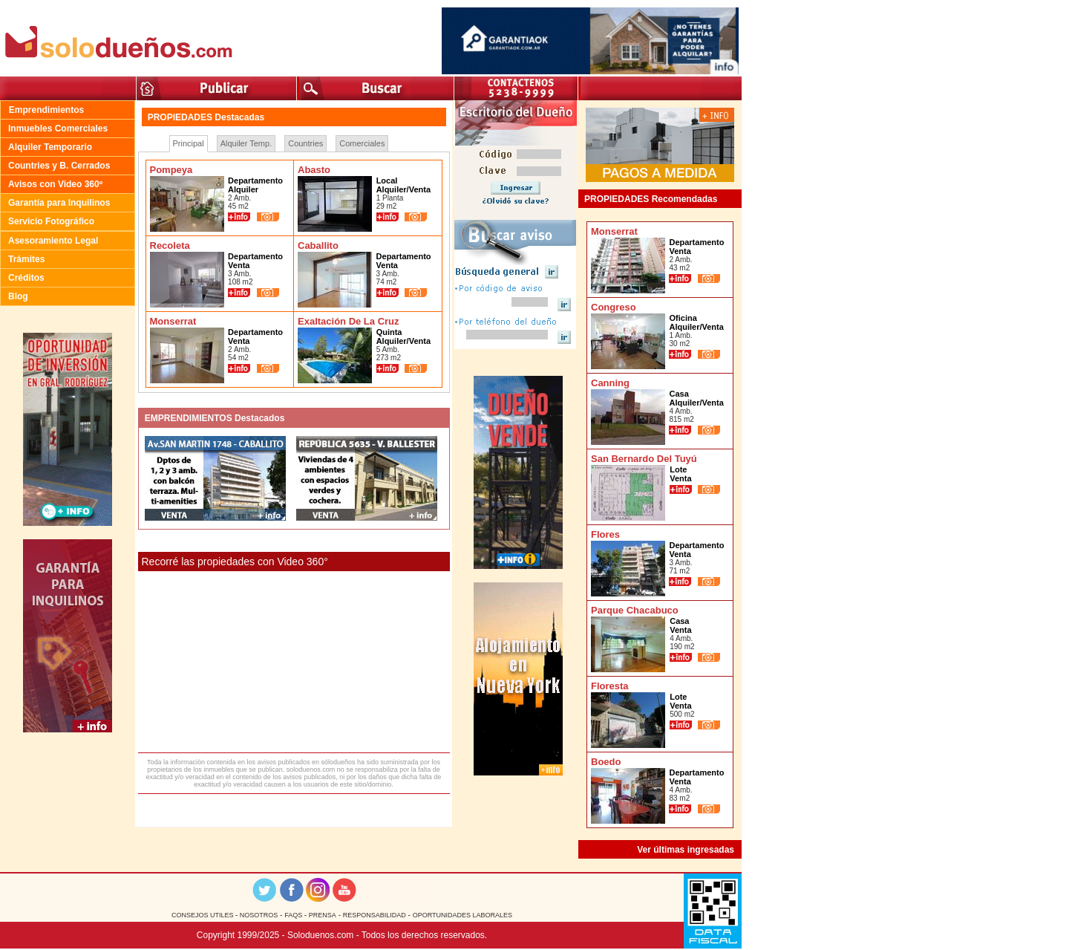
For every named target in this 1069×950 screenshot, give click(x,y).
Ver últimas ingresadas (685, 850)
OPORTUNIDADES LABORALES (462, 915)
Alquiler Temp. (246, 143)
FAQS (294, 915)
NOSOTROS (258, 915)
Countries (305, 143)
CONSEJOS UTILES (203, 915)
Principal (188, 143)
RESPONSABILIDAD (374, 915)
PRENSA (322, 915)
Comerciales (362, 143)
